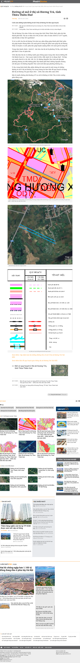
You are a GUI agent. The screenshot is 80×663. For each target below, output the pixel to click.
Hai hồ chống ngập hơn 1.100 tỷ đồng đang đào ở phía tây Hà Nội (16, 568)
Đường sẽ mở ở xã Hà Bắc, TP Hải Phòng (46, 486)
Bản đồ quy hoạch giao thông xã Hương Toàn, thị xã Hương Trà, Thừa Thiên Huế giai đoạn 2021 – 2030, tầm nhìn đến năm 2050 (46, 434)
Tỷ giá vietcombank (7, 638)
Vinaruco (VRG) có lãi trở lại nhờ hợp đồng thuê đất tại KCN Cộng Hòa (71, 470)
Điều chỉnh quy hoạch (47, 6)
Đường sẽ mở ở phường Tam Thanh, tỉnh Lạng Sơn (17, 470)
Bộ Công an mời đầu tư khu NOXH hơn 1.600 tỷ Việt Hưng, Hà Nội (44, 613)
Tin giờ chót (6, 501)
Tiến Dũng (14, 18)
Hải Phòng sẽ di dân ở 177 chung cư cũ (42, 536)
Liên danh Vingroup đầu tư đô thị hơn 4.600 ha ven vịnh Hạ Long (71, 464)
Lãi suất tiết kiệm (37, 638)
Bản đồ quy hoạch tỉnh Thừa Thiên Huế (25, 408)
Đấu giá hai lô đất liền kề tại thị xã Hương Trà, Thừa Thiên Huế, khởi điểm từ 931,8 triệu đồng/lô (42, 26)
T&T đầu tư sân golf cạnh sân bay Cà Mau (44, 607)
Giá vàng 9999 (16, 636)
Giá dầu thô (37, 636)
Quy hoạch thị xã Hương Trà (7, 408)
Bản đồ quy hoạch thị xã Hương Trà (27, 411)
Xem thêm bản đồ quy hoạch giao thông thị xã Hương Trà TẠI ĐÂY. (35, 360)
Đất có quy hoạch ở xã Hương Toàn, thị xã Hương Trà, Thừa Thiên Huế (27, 432)
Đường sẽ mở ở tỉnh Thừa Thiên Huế (44, 408)
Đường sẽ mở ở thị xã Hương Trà (8, 411)
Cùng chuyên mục (7, 466)
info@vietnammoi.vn (7, 659)
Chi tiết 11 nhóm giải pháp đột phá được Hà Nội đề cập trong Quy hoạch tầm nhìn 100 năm (43, 522)
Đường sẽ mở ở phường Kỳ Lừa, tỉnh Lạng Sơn (18, 477)
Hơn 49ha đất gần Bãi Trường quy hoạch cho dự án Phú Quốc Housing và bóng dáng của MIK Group (71, 489)
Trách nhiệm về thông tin (5, 661)
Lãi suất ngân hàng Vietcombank (58, 640)
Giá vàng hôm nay (6, 636)
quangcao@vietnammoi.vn (65, 653)
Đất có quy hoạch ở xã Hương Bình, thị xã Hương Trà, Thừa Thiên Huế (46, 455)
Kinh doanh (48, 647)
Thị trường (4, 530)
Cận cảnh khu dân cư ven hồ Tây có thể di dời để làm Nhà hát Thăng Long (22, 603)
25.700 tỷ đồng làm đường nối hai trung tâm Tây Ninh (14, 545)
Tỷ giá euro (56, 636)
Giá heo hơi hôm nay (47, 636)
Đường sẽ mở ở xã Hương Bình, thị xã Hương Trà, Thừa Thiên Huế (27, 455)
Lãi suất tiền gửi (47, 638)
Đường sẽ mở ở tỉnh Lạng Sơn (46, 477)
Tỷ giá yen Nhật (72, 636)
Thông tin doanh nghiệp (67, 459)
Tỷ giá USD (63, 636)
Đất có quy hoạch (27, 6)
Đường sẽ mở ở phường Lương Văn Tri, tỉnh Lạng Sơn (46, 470)
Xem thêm (75, 494)
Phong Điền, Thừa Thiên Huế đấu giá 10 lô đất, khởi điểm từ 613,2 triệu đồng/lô (40, 29)
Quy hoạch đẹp (36, 6)
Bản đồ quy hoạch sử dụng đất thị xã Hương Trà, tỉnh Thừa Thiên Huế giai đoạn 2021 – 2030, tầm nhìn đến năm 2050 (39, 381)
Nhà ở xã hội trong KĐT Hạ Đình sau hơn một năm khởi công (45, 624)
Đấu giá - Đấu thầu (38, 647)
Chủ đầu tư (28, 647)
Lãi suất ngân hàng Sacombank (10, 640)
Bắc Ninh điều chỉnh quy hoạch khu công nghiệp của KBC (71, 483)
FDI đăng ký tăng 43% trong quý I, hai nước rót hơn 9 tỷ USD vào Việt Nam (73, 433)
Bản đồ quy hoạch (58, 6)
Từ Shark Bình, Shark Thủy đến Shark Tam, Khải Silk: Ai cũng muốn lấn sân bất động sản (71, 476)
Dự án (21, 647)
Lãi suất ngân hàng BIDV (25, 640)
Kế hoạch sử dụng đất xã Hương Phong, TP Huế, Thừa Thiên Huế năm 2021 (39, 386)
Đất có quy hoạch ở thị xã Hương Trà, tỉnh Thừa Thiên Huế (31, 367)
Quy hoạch (5, 6)
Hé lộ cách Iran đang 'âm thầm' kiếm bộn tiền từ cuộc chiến (72, 441)
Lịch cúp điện (16, 638)
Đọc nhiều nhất (40, 501)
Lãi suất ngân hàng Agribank (60, 638)
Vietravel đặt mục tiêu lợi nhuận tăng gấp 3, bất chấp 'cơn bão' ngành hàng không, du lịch (72, 451)
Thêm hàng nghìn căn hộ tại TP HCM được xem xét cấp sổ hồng (16, 527)
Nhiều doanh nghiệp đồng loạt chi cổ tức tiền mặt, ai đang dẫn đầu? (73, 423)
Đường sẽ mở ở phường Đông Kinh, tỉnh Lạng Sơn (18, 486)
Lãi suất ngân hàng (26, 638)
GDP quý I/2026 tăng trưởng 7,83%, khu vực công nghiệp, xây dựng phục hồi (72, 415)
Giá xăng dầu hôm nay (26, 636)
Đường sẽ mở (18, 6)
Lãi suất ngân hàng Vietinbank (40, 640)
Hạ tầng (12, 6)
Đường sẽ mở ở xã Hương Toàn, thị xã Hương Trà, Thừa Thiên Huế (8, 432)
